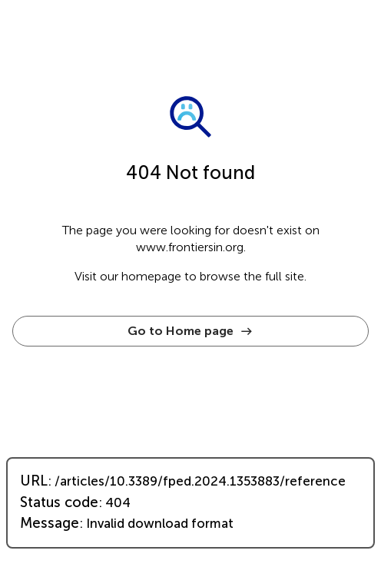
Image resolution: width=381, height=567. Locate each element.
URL (34, 480)
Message (49, 523)
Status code (59, 502)
